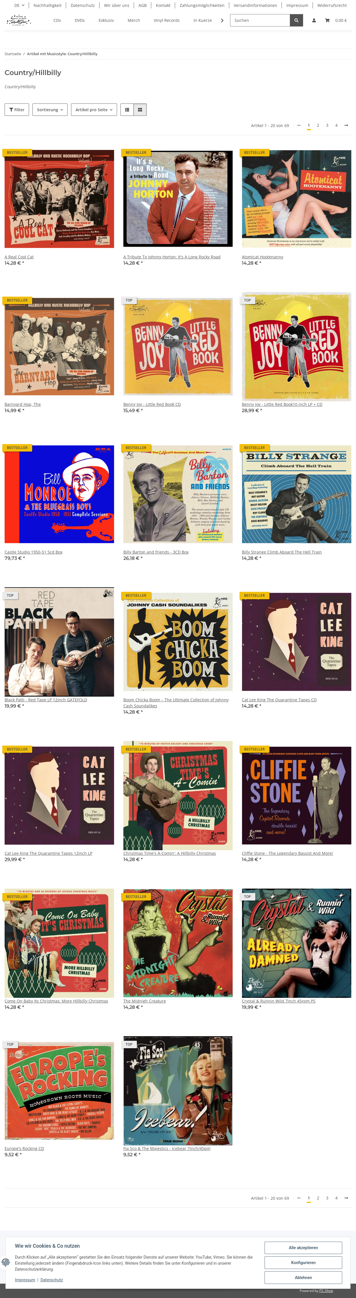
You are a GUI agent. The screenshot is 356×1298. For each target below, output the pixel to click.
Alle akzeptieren (303, 1247)
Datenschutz (52, 1280)
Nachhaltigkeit (48, 5)
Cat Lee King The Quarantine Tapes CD (279, 699)
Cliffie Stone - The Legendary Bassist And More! (287, 853)
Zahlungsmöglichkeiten (202, 5)
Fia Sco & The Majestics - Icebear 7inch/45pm (166, 1148)
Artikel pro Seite (92, 109)
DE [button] (17, 5)
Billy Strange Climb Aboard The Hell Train (282, 552)
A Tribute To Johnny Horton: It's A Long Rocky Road (172, 257)
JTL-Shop (326, 1290)
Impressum (25, 1280)
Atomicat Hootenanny (262, 257)
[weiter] (346, 125)
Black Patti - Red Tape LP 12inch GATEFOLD (46, 699)
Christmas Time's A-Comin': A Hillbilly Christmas (169, 853)
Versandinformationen (255, 5)
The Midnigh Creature (144, 1001)
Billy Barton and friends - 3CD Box (156, 552)
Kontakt (163, 5)
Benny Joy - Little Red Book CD (152, 404)
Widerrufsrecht (332, 5)
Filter (16, 109)
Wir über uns (116, 5)
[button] (314, 20)
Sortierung (47, 109)
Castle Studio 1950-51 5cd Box (33, 552)
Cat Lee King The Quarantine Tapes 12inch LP (48, 853)
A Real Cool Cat (19, 257)
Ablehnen (303, 1277)
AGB (143, 5)
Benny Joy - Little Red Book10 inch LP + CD (282, 404)
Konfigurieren (303, 1262)
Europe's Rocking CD (24, 1148)
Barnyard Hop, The (23, 404)
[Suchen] (260, 20)
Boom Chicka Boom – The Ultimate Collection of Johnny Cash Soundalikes (176, 702)
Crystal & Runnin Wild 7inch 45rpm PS (278, 1001)
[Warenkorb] (335, 20)
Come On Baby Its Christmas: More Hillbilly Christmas (56, 1001)
